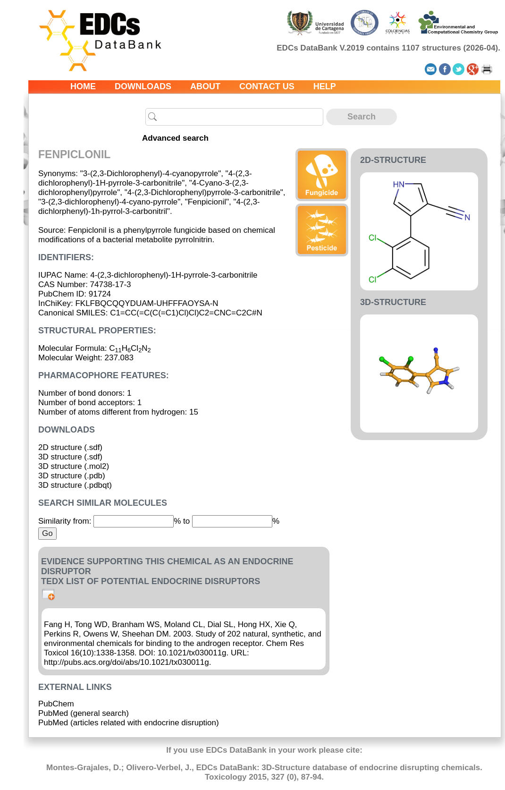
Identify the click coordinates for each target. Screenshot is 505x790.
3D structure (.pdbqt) (75, 485)
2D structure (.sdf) (70, 447)
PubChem (56, 703)
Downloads (143, 86)
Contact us (267, 86)
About (205, 86)
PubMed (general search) (83, 713)
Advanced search (175, 138)
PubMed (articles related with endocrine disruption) (128, 722)
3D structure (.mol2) (73, 466)
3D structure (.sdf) (70, 456)
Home (83, 86)
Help (324, 86)
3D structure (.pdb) (71, 475)
